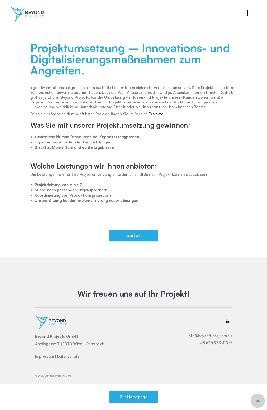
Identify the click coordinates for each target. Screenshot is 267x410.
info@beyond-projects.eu (210, 335)
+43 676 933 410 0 (215, 342)
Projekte (156, 114)
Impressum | (45, 356)
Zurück (133, 235)
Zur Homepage (133, 397)
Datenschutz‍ (68, 356)
